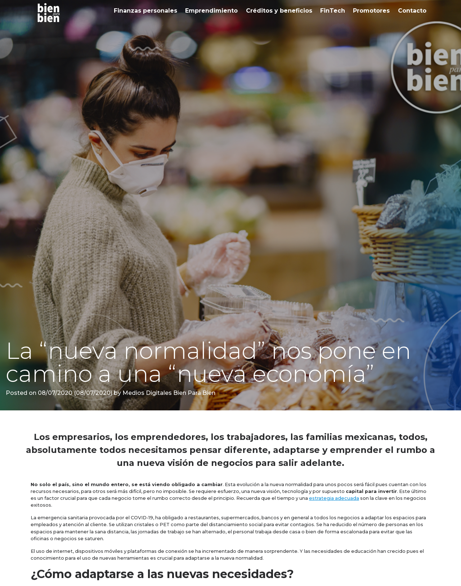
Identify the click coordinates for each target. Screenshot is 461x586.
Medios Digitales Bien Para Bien (168, 392)
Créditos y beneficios (279, 10)
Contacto (412, 10)
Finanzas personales (145, 10)
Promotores (371, 10)
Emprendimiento (211, 10)
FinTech (332, 10)
